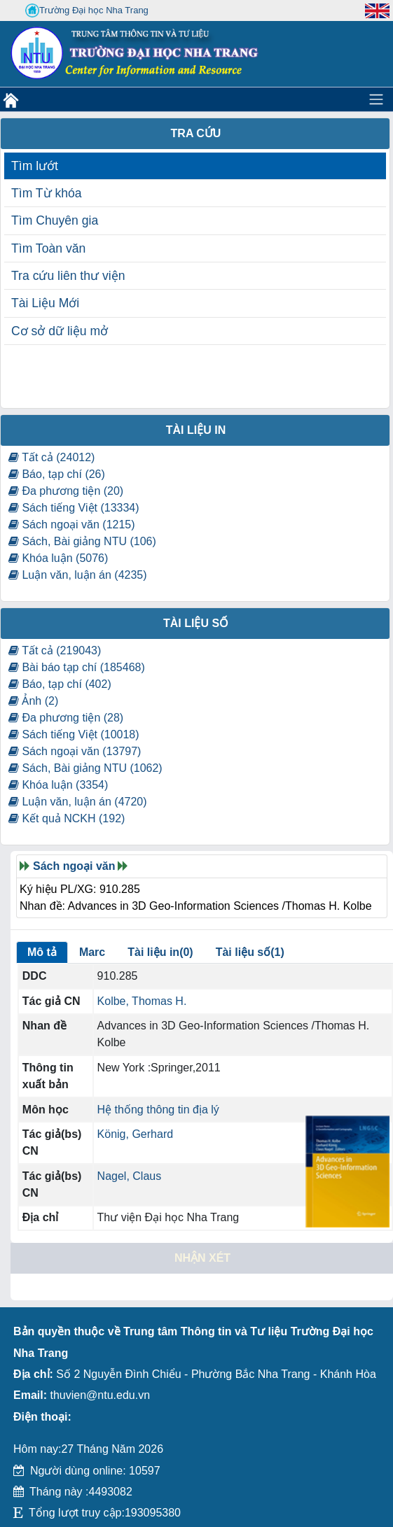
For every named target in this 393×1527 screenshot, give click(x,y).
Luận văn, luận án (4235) (77, 575)
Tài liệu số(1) (250, 952)
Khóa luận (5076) (58, 558)
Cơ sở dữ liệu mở (59, 331)
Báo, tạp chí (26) (56, 474)
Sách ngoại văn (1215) (71, 524)
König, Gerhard (135, 1134)
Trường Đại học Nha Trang (87, 10)
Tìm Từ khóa (46, 193)
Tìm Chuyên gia (54, 220)
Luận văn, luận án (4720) (77, 802)
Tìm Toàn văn (48, 248)
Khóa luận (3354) (58, 785)
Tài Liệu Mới (45, 303)
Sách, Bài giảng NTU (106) (82, 541)
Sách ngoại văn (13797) (74, 751)
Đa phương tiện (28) (65, 718)
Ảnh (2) (33, 701)
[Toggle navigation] (376, 99)
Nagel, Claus (129, 1176)
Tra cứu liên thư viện (68, 276)
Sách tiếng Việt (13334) (73, 508)
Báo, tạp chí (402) (59, 684)
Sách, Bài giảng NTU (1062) (85, 768)
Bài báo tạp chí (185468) (76, 667)
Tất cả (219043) (54, 650)
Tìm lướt (34, 166)
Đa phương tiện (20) (65, 491)
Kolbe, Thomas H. (142, 1001)
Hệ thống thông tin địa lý (158, 1110)
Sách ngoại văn (74, 866)
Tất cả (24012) (51, 457)
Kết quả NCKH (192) (66, 818)
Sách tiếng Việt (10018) (73, 734)
